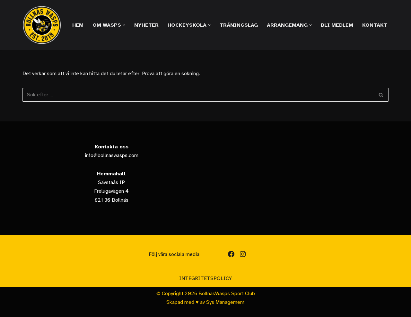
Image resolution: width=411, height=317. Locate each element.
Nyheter (146, 25)
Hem (77, 25)
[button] (124, 25)
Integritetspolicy (205, 278)
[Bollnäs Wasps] (41, 25)
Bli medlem (337, 25)
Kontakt (374, 25)
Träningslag (239, 25)
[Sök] (198, 95)
